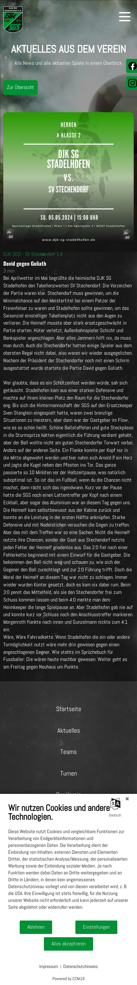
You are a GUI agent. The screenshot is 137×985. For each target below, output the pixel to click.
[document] (68, 861)
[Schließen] (127, 799)
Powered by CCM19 (68, 978)
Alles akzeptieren (68, 943)
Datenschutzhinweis (80, 966)
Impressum (48, 966)
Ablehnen (36, 927)
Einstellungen (96, 927)
